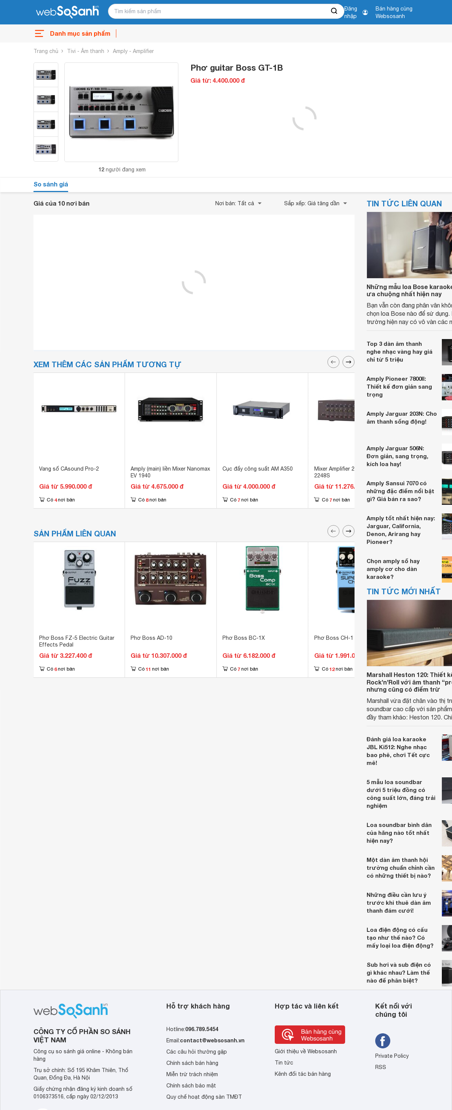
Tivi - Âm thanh (85, 51)
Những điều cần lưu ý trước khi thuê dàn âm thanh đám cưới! (399, 902)
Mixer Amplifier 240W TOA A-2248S (349, 472)
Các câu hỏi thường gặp (196, 1052)
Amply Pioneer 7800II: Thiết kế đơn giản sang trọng (399, 386)
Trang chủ (45, 51)
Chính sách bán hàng (192, 1063)
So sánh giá (50, 184)
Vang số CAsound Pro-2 (69, 469)
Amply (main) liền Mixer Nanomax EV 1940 (170, 472)
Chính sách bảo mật (191, 1086)
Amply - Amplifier (133, 51)
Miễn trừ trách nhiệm (192, 1074)
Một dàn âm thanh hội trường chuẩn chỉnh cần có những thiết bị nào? (401, 867)
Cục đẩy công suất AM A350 (257, 469)
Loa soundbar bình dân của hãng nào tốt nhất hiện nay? (399, 832)
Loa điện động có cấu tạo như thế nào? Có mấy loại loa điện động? (400, 937)
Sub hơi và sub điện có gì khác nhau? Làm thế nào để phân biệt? (399, 972)
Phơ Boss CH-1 (333, 638)
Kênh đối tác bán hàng (303, 1074)
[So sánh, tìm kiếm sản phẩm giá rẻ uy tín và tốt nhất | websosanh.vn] (67, 12)
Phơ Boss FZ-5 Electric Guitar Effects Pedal (76, 641)
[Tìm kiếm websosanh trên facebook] (382, 1040)
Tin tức (284, 1063)
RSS (380, 1067)
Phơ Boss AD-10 (151, 638)
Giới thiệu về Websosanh (306, 1051)
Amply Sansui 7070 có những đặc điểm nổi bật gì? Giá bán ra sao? (400, 491)
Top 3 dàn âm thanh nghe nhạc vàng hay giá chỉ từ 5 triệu (399, 351)
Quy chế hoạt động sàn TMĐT (204, 1097)
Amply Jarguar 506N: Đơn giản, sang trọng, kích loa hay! (397, 456)
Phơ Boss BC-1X (243, 638)
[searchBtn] (334, 11)
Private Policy (392, 1056)
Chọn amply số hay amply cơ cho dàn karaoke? (393, 568)
